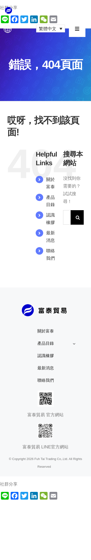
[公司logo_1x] (19, 9)
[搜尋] (78, 217)
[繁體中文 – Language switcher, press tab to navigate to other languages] (50, 28)
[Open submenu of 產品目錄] (74, 343)
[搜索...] (67, 217)
